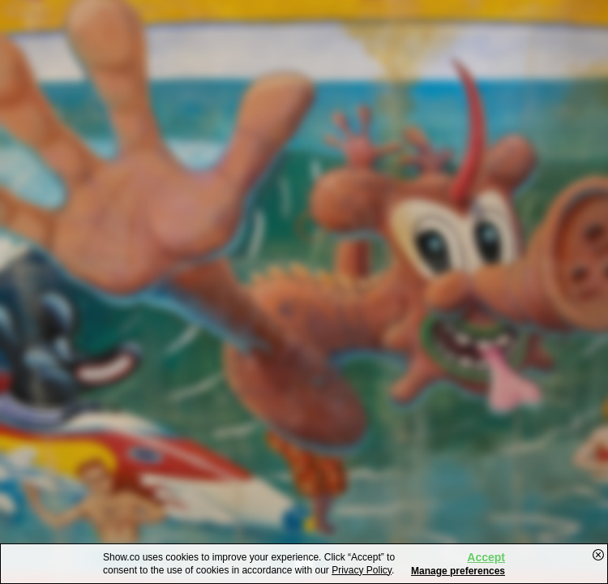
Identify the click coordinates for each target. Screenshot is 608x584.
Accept (486, 557)
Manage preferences (458, 571)
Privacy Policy (362, 570)
